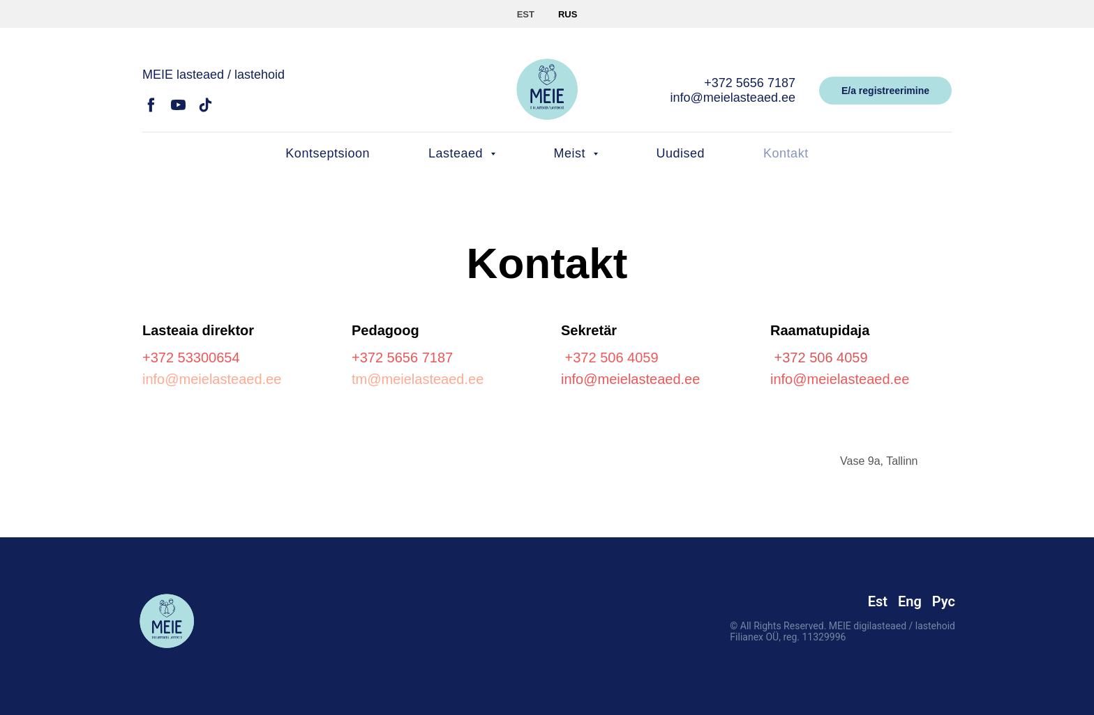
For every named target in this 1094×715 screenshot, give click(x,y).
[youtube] (178, 110)
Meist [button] (572, 153)
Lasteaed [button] (457, 153)
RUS (567, 14)
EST (525, 14)
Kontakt (786, 153)
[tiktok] (205, 110)
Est (877, 601)
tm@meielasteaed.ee (418, 379)
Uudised (681, 153)
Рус (943, 601)
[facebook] (151, 110)
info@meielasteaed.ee (732, 98)
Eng (910, 601)
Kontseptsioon (327, 153)
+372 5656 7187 (749, 83)
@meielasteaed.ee (641, 379)
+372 (160, 357)
